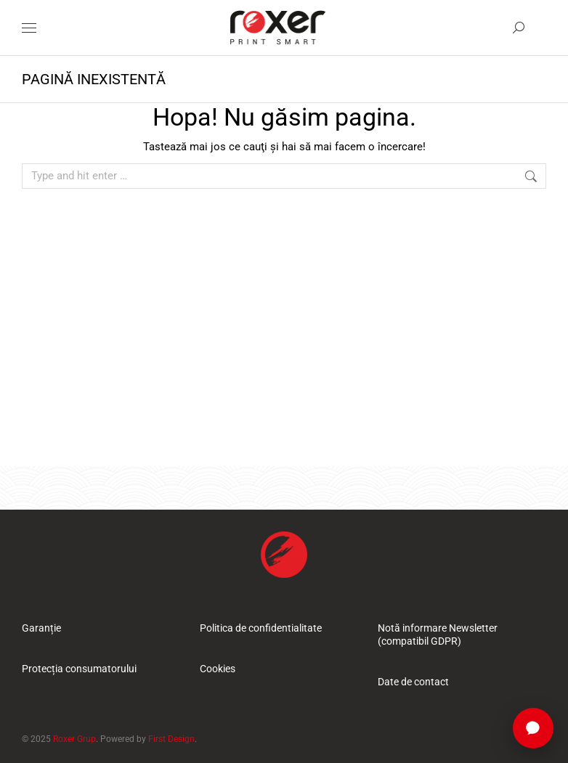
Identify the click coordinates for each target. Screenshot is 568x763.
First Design (171, 739)
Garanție (41, 628)
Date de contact (413, 681)
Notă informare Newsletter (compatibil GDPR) (438, 634)
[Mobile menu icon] (29, 27)
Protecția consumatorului (79, 668)
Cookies (217, 668)
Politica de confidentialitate (261, 628)
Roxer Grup (74, 739)
